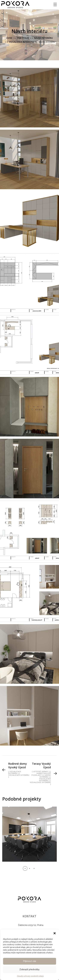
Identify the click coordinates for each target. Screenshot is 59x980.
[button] (54, 933)
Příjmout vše (29, 961)
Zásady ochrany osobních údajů (30, 976)
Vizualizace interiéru (21, 41)
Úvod (9, 37)
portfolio (23, 37)
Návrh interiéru (43, 37)
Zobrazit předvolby (29, 969)
